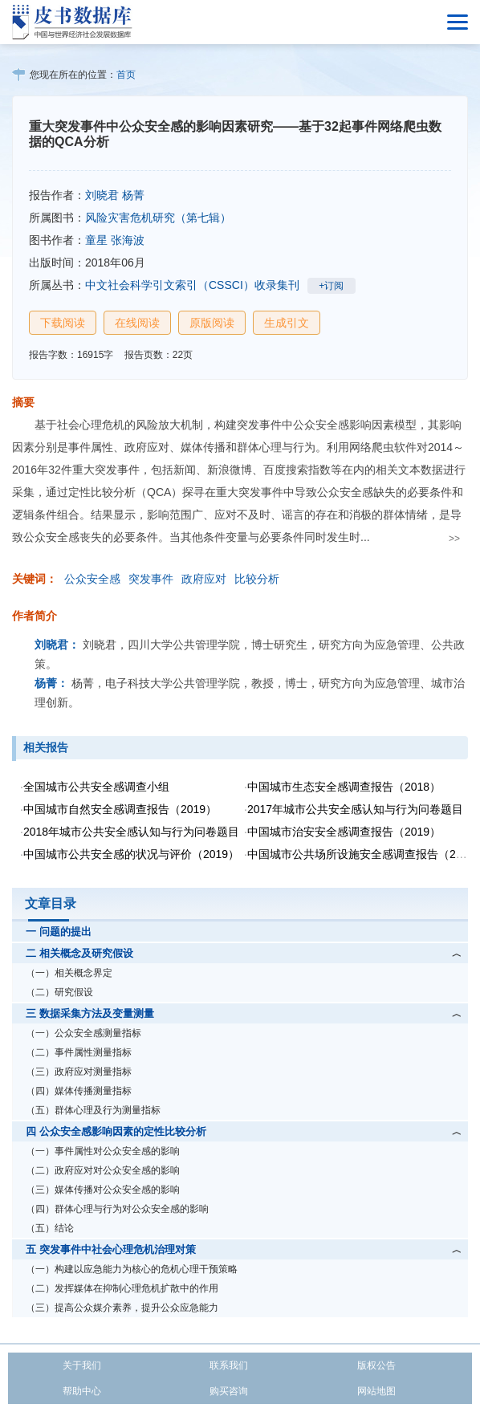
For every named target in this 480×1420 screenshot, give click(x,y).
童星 (96, 240)
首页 (126, 74)
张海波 (127, 240)
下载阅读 (62, 322)
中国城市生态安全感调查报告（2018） (344, 786)
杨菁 (133, 195)
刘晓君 (102, 195)
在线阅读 (137, 322)
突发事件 (150, 578)
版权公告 (376, 1365)
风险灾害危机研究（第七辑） (158, 217)
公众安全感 (92, 578)
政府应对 (203, 578)
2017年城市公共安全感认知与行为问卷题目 (355, 809)
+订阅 (331, 285)
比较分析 (256, 578)
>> (454, 538)
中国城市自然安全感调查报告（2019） (120, 809)
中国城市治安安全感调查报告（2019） (344, 831)
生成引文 (286, 322)
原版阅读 (211, 322)
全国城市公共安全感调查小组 (96, 786)
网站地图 (376, 1391)
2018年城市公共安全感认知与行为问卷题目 (131, 831)
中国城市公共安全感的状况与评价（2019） (131, 854)
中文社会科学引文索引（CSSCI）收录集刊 (192, 285)
